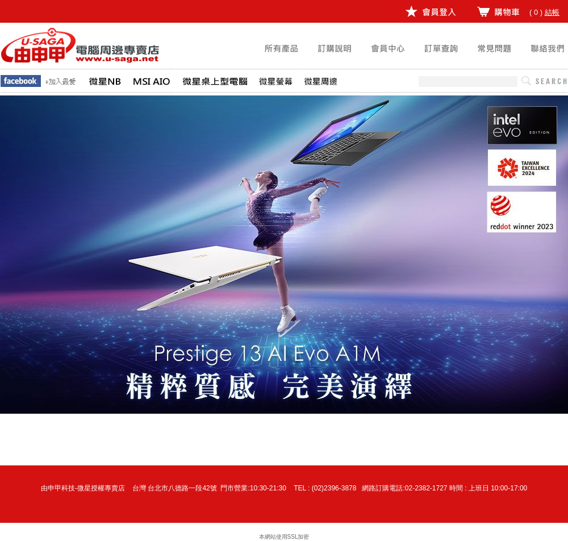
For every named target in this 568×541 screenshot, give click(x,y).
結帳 (552, 12)
